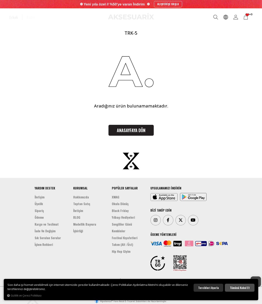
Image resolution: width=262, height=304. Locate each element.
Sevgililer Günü (122, 224)
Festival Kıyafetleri (124, 237)
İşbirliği (78, 231)
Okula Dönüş (120, 203)
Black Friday (120, 210)
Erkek (13, 17)
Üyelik (39, 203)
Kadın (30, 17)
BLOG (76, 217)
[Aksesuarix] (131, 16)
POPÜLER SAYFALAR (125, 188)
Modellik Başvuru (84, 224)
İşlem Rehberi (44, 244)
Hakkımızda (81, 197)
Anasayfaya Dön (131, 130)
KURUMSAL (80, 188)
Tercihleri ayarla (208, 288)
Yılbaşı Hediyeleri (123, 217)
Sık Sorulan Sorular (48, 237)
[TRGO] (157, 263)
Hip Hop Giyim (121, 251)
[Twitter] (180, 220)
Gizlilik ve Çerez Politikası (24, 295)
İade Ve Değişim (45, 231)
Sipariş (39, 210)
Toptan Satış (81, 203)
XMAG (115, 197)
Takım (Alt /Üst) (122, 244)
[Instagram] (155, 220)
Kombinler (118, 231)
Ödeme (39, 217)
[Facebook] (168, 220)
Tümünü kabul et (240, 288)
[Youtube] (193, 220)
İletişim (39, 197)
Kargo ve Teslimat (47, 224)
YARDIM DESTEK (45, 188)
